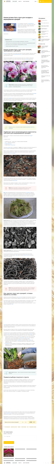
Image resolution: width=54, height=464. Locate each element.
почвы (20, 297)
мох (6, 142)
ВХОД (36, 1)
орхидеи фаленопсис (17, 54)
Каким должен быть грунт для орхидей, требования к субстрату (17, 41)
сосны (11, 153)
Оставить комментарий (9, 442)
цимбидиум (11, 128)
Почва (5, 324)
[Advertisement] (27, 9)
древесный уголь (8, 143)
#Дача (46, 1)
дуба (14, 153)
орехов (8, 333)
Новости (19, 1)
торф (16, 255)
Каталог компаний (26, 1)
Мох (4, 192)
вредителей (15, 180)
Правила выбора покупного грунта (12, 46)
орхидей (26, 59)
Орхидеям (7, 343)
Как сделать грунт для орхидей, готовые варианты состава (16, 44)
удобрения (28, 192)
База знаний (15, 1)
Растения (5, 53)
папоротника (13, 144)
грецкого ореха (26, 255)
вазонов (22, 337)
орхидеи (9, 147)
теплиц (27, 337)
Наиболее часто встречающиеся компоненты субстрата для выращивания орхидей (20, 43)
